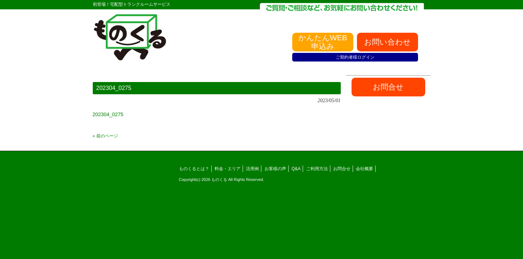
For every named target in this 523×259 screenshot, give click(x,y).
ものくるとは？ (194, 168)
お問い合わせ (387, 42)
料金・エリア (227, 168)
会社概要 (364, 168)
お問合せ (341, 168)
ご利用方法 (317, 168)
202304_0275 (108, 114)
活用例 (252, 168)
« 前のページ (105, 135)
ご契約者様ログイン (355, 57)
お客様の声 (275, 168)
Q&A (296, 168)
